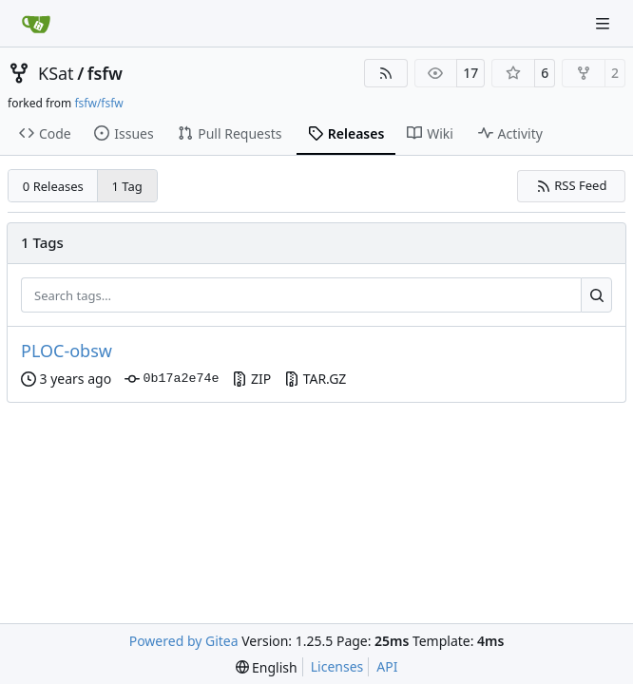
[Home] (36, 24)
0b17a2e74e (172, 379)
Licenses (337, 666)
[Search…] (596, 295)
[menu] (266, 667)
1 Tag (127, 186)
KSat (56, 73)
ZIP (251, 379)
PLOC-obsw (66, 350)
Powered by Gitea (184, 641)
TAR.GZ (315, 379)
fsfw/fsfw (98, 103)
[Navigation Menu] (604, 23)
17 (470, 73)
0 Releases (53, 186)
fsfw (105, 73)
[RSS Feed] (386, 73)
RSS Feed (571, 185)
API (386, 666)
